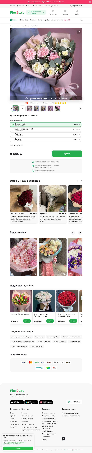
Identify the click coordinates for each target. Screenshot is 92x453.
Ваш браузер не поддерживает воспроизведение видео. (23, 257)
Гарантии (13, 416)
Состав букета (17, 145)
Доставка (20, 6)
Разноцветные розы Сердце (21, 337)
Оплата (12, 6)
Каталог (24, 413)
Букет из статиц (59, 341)
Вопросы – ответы (27, 424)
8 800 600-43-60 (70, 413)
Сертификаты (14, 424)
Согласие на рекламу (49, 418)
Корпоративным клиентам (30, 430)
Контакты (13, 427)
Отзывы (37, 6)
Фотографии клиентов (29, 427)
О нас (28, 6)
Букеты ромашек (44, 341)
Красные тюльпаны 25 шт (71, 337)
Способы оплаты (27, 418)
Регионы (44, 439)
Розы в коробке (53, 337)
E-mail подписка (47, 431)
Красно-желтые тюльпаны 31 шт (23, 341)
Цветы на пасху (36, 346)
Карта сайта (46, 436)
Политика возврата (48, 413)
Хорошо (18, 448)
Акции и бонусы (27, 416)
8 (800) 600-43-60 (76, 6)
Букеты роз (39, 337)
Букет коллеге (75, 341)
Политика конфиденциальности (73, 449)
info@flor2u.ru (74, 402)
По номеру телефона (49, 434)
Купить (67, 154)
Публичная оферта (48, 416)
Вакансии (13, 421)
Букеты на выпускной (19, 346)
